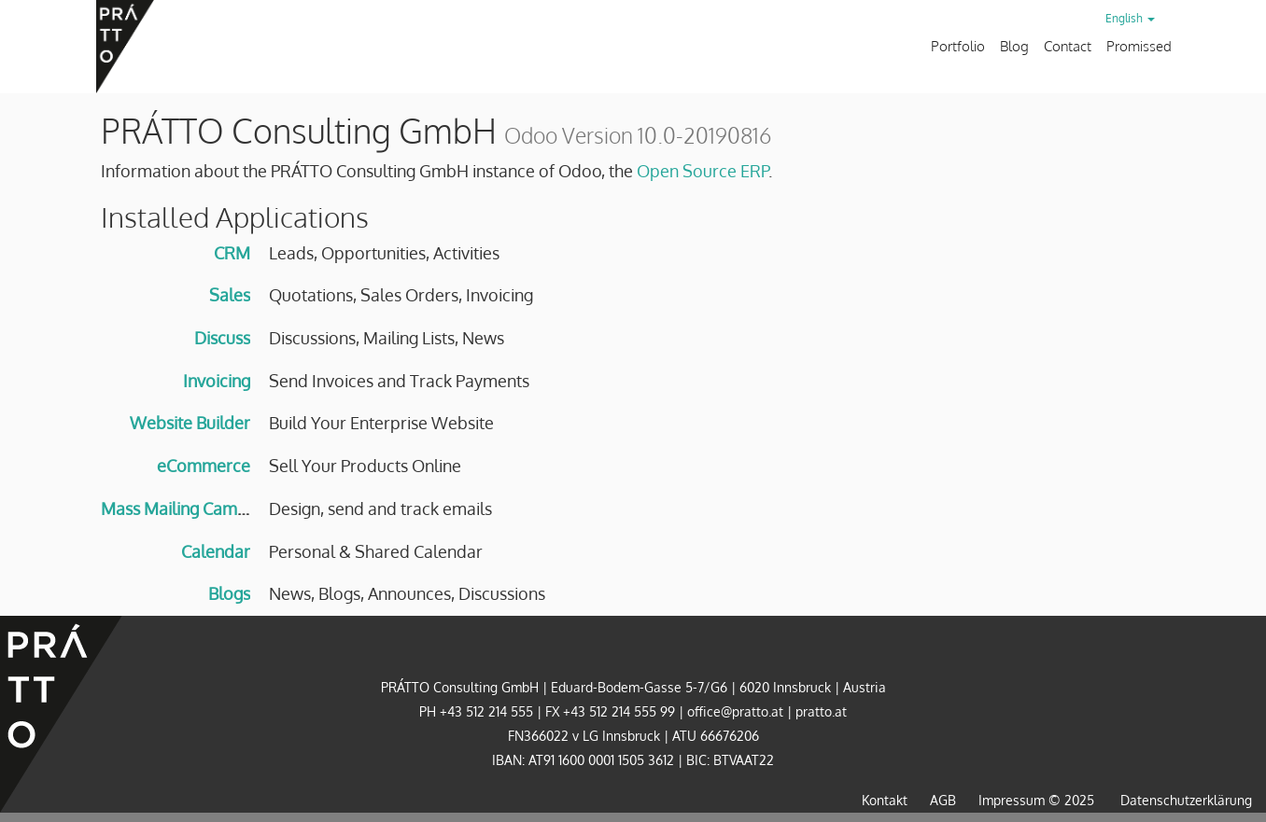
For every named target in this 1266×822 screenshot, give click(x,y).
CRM (232, 253)
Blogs (229, 593)
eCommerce (203, 465)
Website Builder (190, 422)
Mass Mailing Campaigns (194, 508)
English (1130, 18)
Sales (229, 295)
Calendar (215, 551)
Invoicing (216, 380)
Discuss (222, 337)
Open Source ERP (702, 170)
